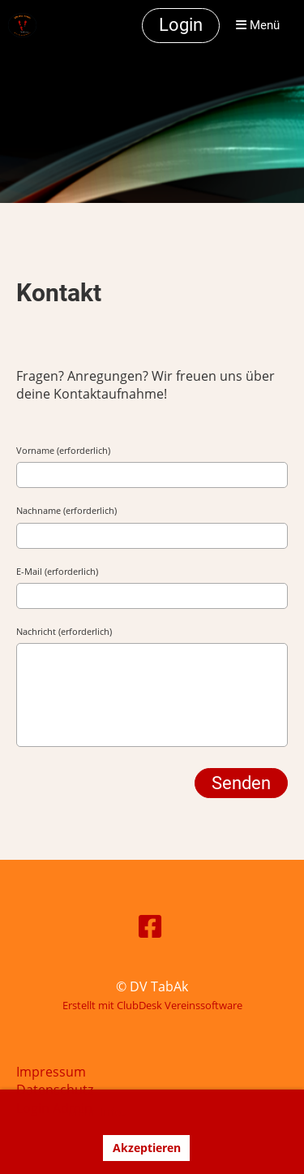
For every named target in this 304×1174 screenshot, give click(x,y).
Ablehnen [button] (58, 1147)
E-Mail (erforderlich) (57, 571)
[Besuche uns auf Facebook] (150, 926)
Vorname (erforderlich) (63, 450)
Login (181, 25)
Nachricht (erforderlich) (64, 631)
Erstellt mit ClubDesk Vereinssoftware (152, 1005)
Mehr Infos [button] (96, 1112)
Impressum (51, 1072)
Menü (258, 25)
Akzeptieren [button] (147, 1147)
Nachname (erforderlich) (66, 510)
